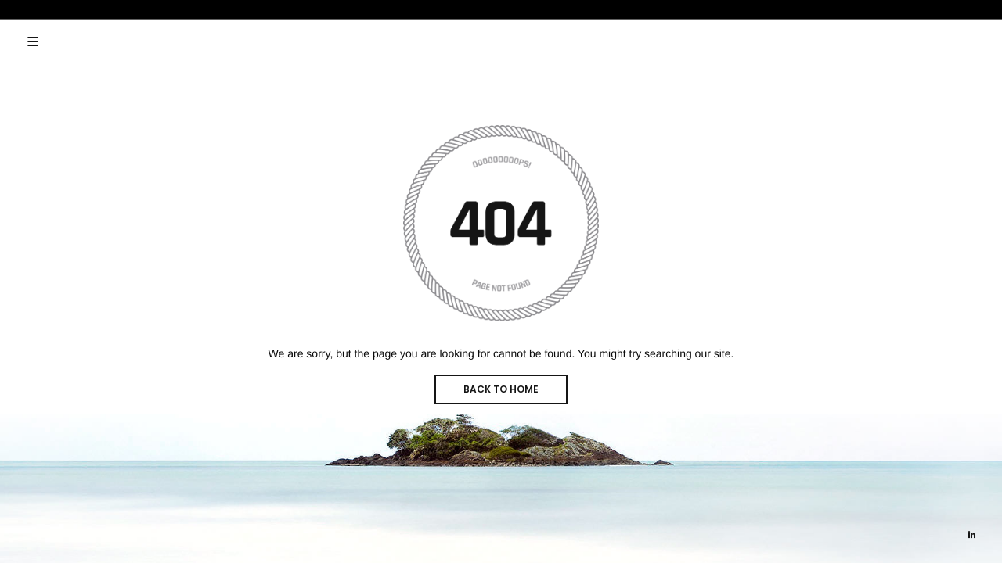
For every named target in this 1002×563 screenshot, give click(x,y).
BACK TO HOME (501, 389)
